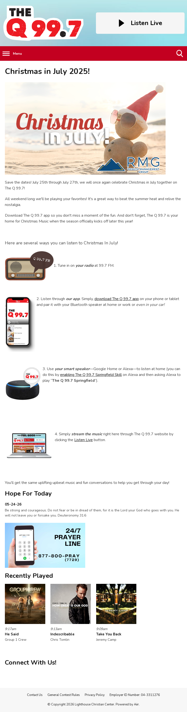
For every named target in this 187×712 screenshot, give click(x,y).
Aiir (136, 704)
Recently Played (29, 575)
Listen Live (83, 440)
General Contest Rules (63, 695)
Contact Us (35, 695)
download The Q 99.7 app (116, 299)
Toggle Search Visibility (180, 55)
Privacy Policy (95, 695)
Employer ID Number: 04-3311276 (135, 695)
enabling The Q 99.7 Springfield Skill (91, 374)
